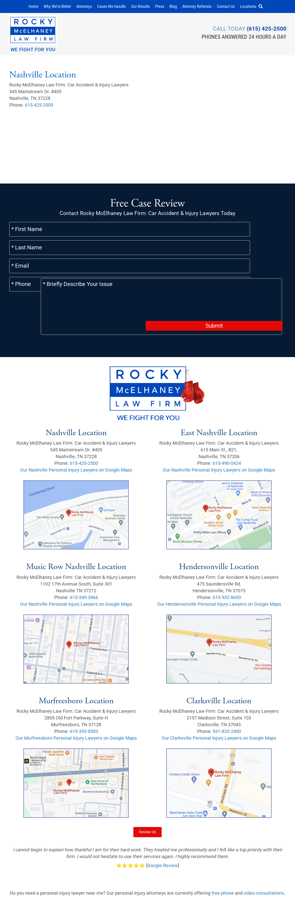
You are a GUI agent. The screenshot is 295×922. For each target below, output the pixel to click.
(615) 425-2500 (266, 28)
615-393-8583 (84, 692)
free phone (223, 853)
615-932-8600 (227, 558)
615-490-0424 (227, 424)
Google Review (162, 826)
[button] (262, 6)
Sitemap (161, 900)
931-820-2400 (227, 692)
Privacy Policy (45, 911)
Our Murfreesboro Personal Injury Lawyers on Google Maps (76, 699)
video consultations (264, 853)
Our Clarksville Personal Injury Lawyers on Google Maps (219, 699)
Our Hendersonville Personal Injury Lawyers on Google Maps (219, 564)
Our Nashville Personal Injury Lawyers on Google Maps (76, 430)
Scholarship (186, 900)
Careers (20, 911)
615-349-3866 (84, 558)
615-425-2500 (39, 105)
